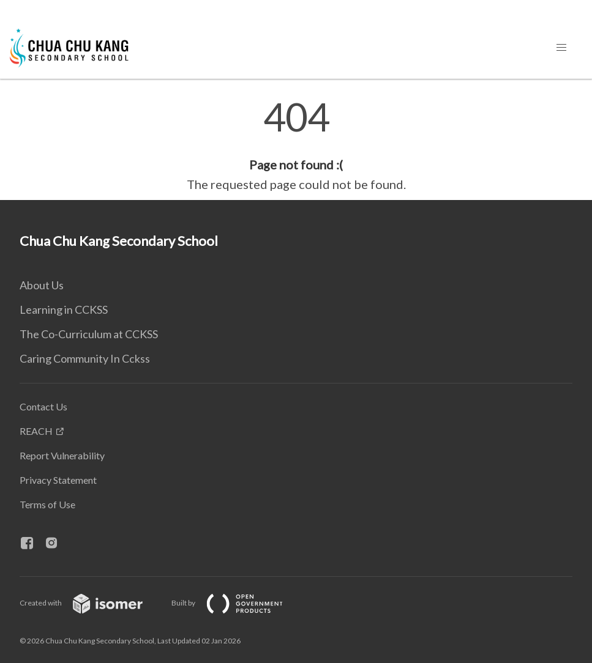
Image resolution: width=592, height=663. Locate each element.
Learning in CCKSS (64, 309)
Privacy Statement (58, 480)
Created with (91, 602)
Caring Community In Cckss (85, 358)
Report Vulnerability (62, 455)
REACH (36, 431)
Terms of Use (47, 504)
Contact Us (43, 406)
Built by (236, 602)
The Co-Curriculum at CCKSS (89, 334)
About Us (42, 285)
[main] (296, 145)
